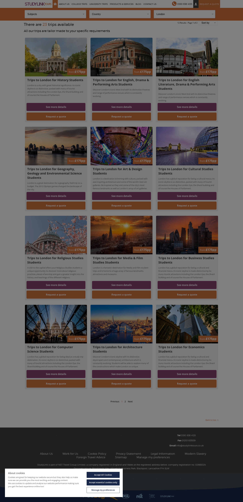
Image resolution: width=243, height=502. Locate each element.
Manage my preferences (103, 490)
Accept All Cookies (103, 474)
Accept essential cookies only (103, 482)
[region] (64, 483)
